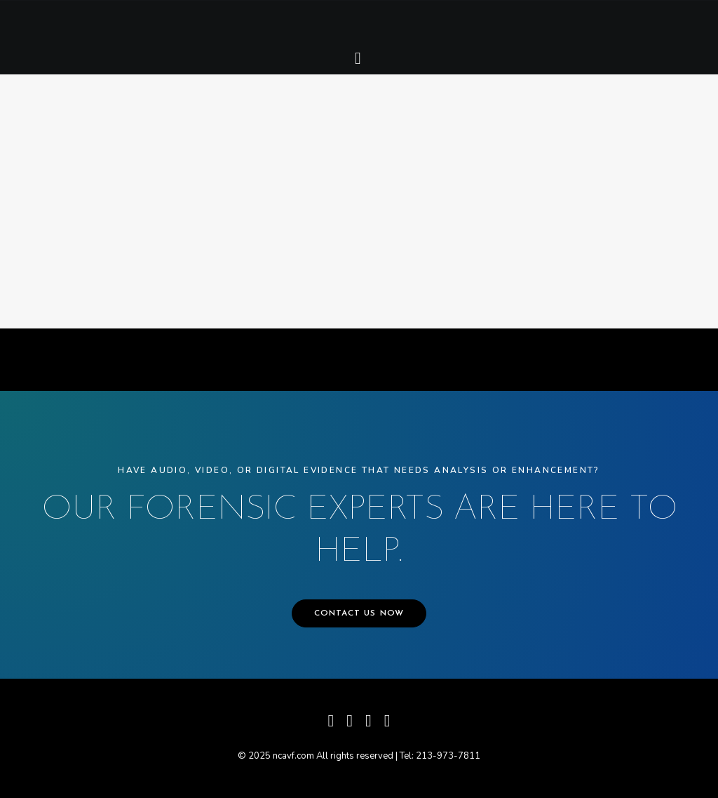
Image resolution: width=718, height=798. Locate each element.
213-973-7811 (448, 756)
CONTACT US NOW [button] (359, 613)
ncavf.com (293, 756)
